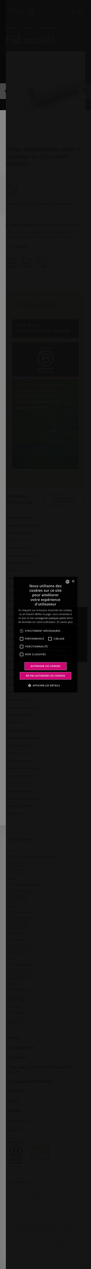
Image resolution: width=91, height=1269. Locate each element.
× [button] (73, 581)
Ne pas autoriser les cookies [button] (45, 675)
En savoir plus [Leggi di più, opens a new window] (65, 622)
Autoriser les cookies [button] (46, 666)
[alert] (45, 634)
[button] (45, 685)
